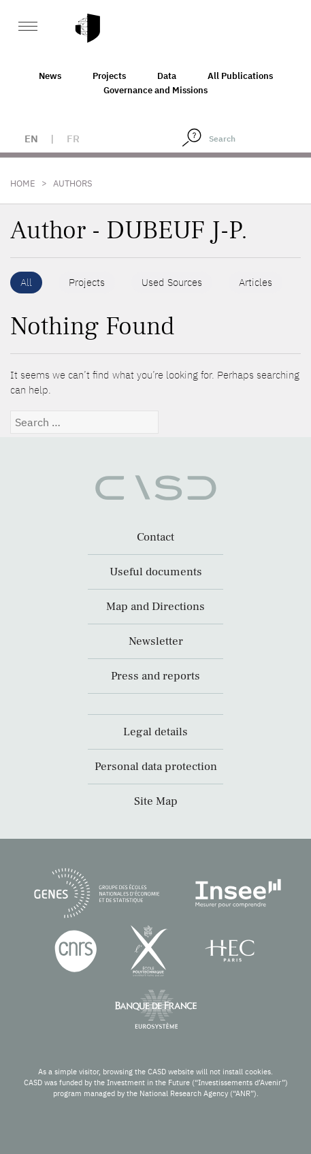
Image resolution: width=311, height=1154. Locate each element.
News (50, 76)
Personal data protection (156, 766)
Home (22, 183)
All (26, 282)
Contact (155, 537)
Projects (109, 76)
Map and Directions (155, 606)
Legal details (155, 731)
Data (166, 76)
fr (73, 138)
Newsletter (156, 641)
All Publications (240, 76)
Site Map (156, 801)
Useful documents (156, 571)
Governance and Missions (155, 90)
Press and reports (155, 676)
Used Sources (172, 282)
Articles (255, 282)
